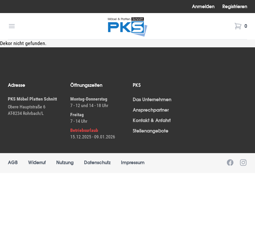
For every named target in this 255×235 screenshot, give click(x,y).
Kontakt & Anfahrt (152, 120)
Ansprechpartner (151, 110)
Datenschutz (97, 162)
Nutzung (65, 162)
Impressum (132, 162)
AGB (13, 162)
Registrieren (234, 6)
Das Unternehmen (152, 99)
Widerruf (37, 162)
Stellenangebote (150, 131)
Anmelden (203, 6)
